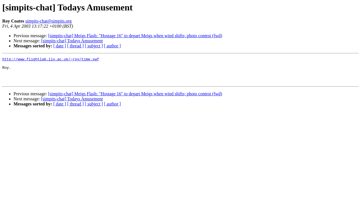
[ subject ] (94, 45)
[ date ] (59, 45)
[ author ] (112, 45)
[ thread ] (75, 45)
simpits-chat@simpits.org (48, 21)
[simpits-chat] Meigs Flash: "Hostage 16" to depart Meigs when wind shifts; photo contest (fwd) (135, 35)
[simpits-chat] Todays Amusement (72, 40)
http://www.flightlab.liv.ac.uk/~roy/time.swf (50, 59)
